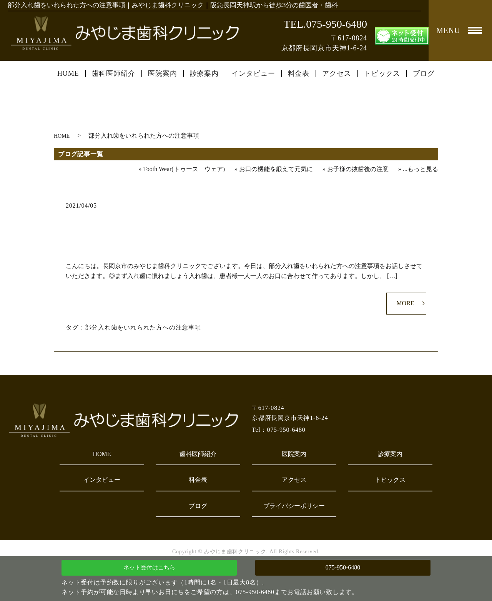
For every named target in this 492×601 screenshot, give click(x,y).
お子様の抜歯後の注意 (358, 169)
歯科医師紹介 (113, 73)
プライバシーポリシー (294, 506)
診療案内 (204, 73)
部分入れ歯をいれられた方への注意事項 (246, 218)
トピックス (382, 73)
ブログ (424, 73)
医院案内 (162, 73)
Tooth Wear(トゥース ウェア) (184, 169)
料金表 (299, 73)
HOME (68, 73)
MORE (405, 303)
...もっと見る (420, 169)
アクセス (336, 73)
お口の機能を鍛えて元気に (276, 169)
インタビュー (253, 73)
